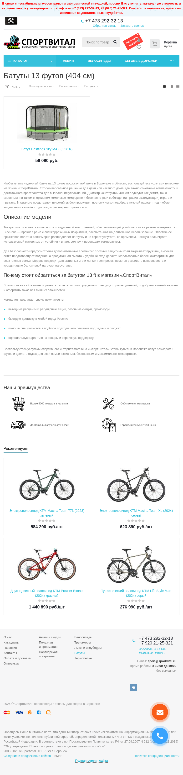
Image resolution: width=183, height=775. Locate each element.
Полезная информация (48, 645)
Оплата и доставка (17, 658)
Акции (68, 61)
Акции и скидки (50, 637)
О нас (8, 637)
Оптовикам (12, 663)
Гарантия (10, 647)
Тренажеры (82, 642)
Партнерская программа (48, 654)
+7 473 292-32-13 (104, 20)
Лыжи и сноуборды (88, 647)
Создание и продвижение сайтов (27, 756)
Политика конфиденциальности (156, 756)
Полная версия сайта (91, 760)
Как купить (11, 642)
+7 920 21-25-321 (156, 643)
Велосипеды (99, 61)
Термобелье (83, 658)
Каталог (20, 61)
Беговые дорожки (141, 61)
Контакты (10, 653)
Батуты (79, 653)
